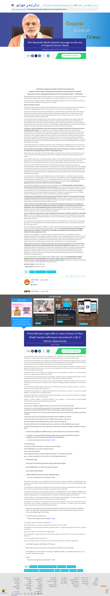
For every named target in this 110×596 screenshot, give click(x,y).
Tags (26, 272)
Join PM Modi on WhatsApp (71, 56)
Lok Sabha (73, 570)
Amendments (71, 567)
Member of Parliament (31, 570)
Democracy (64, 570)
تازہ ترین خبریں (21, 9)
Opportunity (61, 567)
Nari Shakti (33, 567)
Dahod (32, 272)
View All (38, 323)
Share (34, 284)
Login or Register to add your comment (76, 276)
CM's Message (51, 272)
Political (80, 570)
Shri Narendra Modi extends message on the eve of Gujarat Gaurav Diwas (46, 9)
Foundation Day (40, 272)
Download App (83, 324)
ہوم (13, 9)
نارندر (27, 5)
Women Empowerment (46, 570)
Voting (57, 570)
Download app (4, 593)
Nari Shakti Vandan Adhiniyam (47, 567)
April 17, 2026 (51, 440)
